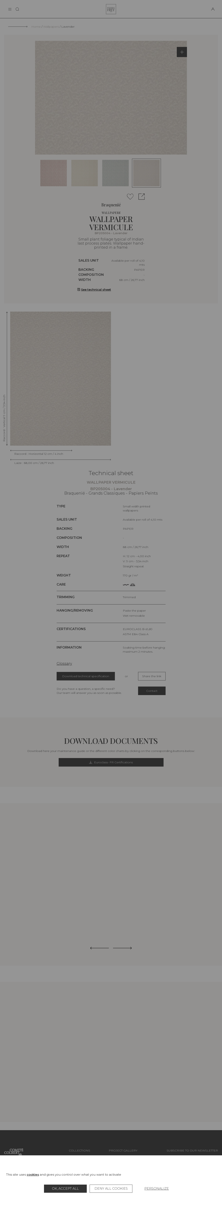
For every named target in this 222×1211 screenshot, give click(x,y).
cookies (33, 1174)
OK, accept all (65, 1188)
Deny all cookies (111, 1188)
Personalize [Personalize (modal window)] (156, 1188)
